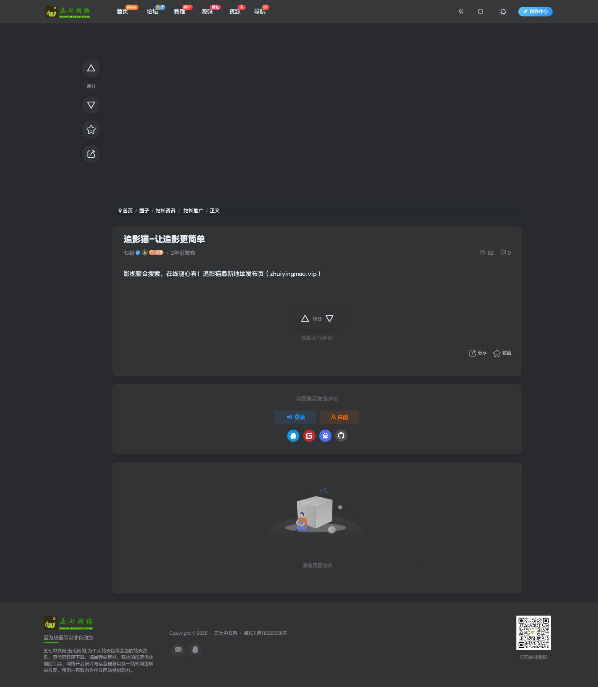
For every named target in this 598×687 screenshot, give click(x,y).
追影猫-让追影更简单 (164, 239)
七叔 (129, 253)
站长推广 (192, 210)
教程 (183, 11)
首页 (127, 11)
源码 (211, 11)
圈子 (144, 210)
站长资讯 (165, 210)
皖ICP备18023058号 (265, 633)
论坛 (156, 11)
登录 (295, 417)
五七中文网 (225, 633)
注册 (340, 417)
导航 (261, 11)
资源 (237, 11)
